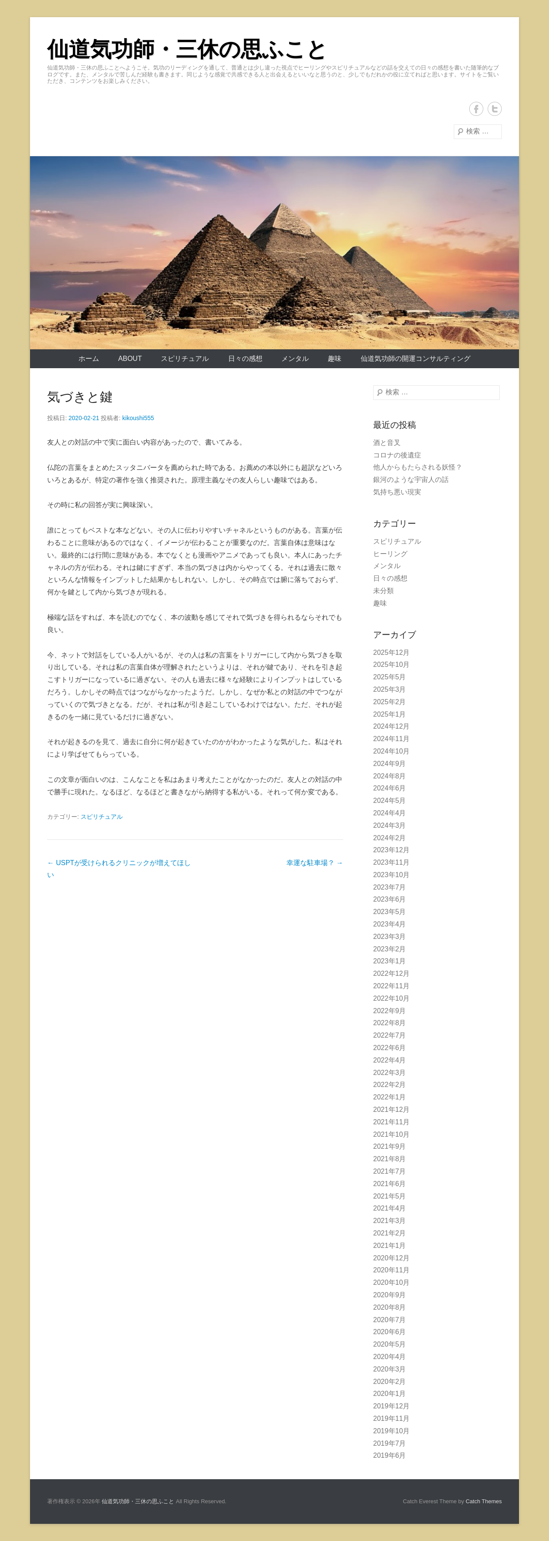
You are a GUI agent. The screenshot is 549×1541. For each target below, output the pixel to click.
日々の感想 (245, 358)
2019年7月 (389, 1443)
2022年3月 (389, 1072)
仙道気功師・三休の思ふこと (187, 49)
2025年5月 (389, 677)
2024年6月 (389, 788)
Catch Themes (484, 1501)
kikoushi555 (138, 418)
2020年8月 (389, 1307)
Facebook (476, 109)
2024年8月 (389, 776)
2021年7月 (389, 1171)
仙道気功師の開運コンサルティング (416, 358)
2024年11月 (391, 738)
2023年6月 (389, 899)
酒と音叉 (387, 442)
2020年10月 (391, 1282)
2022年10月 (391, 998)
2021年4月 (389, 1208)
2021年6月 (389, 1183)
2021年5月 (389, 1196)
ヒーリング (390, 553)
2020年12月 (391, 1258)
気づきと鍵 (80, 397)
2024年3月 (389, 825)
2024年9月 (389, 763)
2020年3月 (389, 1369)
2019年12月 (391, 1406)
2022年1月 (389, 1097)
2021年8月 (389, 1159)
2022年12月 (391, 973)
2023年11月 (391, 862)
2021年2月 (389, 1233)
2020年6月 (389, 1331)
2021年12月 (391, 1109)
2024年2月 (389, 838)
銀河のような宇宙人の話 (411, 479)
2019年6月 (389, 1455)
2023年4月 (389, 924)
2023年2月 (389, 949)
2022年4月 (389, 1060)
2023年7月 (389, 887)
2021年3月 (389, 1220)
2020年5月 (389, 1344)
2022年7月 (389, 1035)
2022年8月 (389, 1022)
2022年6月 (389, 1047)
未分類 (383, 590)
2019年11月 (391, 1418)
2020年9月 (389, 1295)
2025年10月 (391, 664)
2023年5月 (389, 911)
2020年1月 (389, 1393)
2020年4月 (389, 1356)
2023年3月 (389, 936)
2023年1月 (389, 961)
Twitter (495, 109)
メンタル (295, 358)
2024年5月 (389, 800)
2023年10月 (391, 874)
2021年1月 (389, 1245)
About (130, 358)
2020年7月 (389, 1319)
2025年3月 (389, 689)
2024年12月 (391, 726)
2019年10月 (391, 1431)
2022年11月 (391, 986)
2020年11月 (391, 1270)
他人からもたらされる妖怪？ (417, 467)
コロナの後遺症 (397, 455)
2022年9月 (389, 1010)
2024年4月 (389, 813)
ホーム (88, 358)
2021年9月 (389, 1146)
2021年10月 (391, 1134)
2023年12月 (391, 850)
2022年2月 (389, 1084)
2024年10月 (391, 751)
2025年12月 (391, 652)
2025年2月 (389, 701)
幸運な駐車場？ (315, 862)
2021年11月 (391, 1122)
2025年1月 (389, 714)
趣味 (334, 358)
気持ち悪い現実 (397, 492)
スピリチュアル (185, 358)
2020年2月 (389, 1381)
